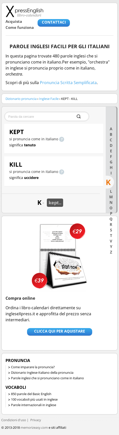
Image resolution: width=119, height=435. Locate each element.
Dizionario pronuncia (21, 98)
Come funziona (20, 27)
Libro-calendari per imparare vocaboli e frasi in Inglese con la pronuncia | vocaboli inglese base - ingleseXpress (24, 11)
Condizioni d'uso (13, 420)
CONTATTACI (54, 22)
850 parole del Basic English (31, 394)
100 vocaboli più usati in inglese (34, 399)
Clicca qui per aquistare (59, 331)
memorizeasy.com (34, 427)
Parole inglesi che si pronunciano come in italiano (47, 378)
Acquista (14, 21)
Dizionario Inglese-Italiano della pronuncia (42, 372)
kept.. (55, 203)
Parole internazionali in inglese (33, 405)
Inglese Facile (49, 98)
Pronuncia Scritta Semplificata (68, 82)
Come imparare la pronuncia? (33, 367)
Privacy (35, 420)
